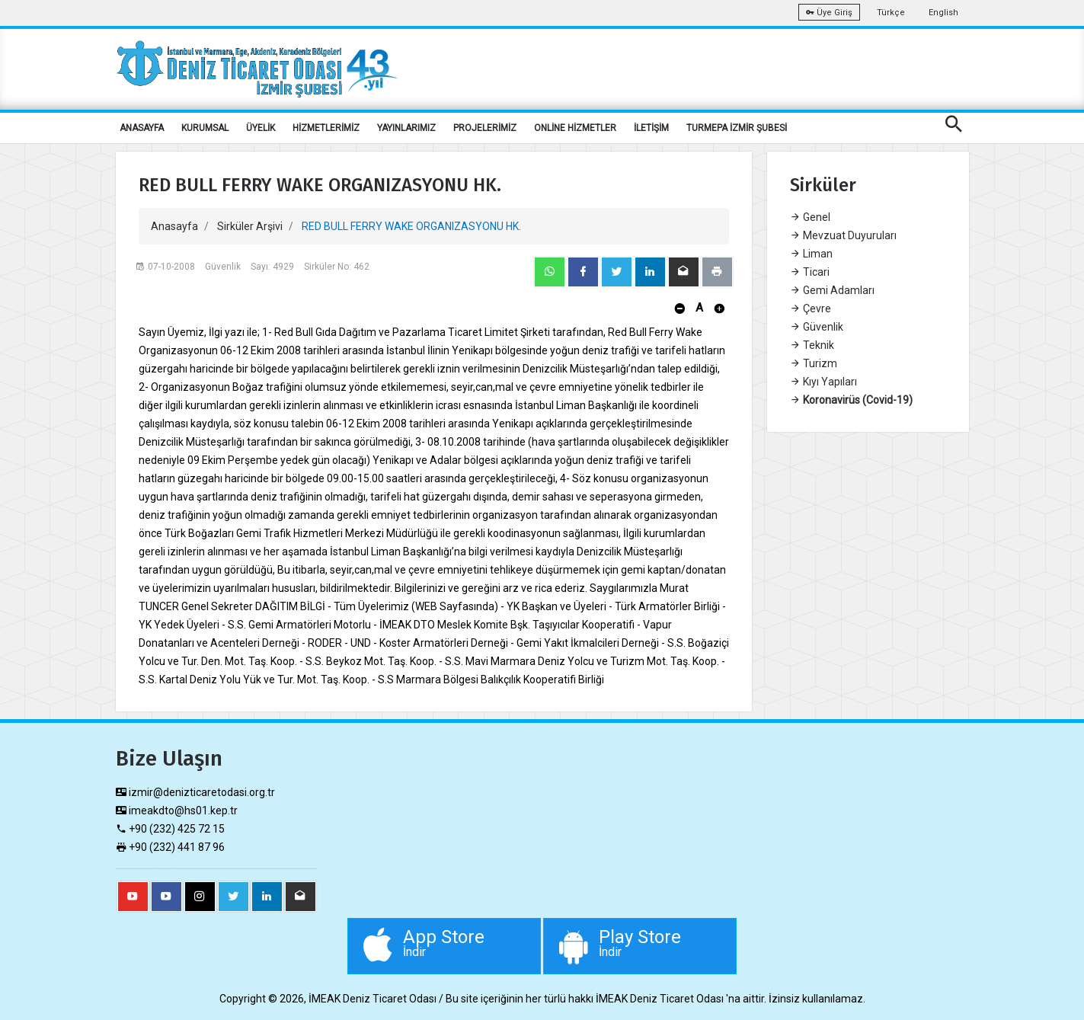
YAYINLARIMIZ (406, 128)
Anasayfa (174, 226)
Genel (810, 217)
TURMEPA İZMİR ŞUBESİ (736, 128)
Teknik (812, 345)
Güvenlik (816, 327)
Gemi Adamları (832, 290)
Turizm (813, 363)
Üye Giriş (829, 13)
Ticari (810, 272)
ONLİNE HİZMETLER (575, 128)
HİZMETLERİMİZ (326, 128)
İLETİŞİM (651, 128)
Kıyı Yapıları (823, 382)
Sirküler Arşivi (250, 226)
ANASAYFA (142, 128)
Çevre (810, 308)
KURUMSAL (205, 128)
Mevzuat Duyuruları (843, 235)
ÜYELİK (260, 128)
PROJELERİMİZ (484, 128)
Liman (811, 254)
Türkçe (891, 13)
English (943, 13)
